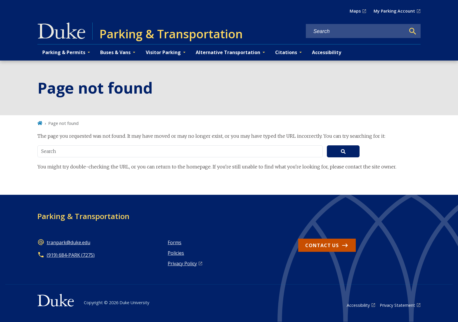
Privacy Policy (182, 263)
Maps (355, 11)
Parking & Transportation (83, 216)
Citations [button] (286, 52)
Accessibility (326, 52)
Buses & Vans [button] (115, 52)
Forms (174, 242)
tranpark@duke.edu (68, 242)
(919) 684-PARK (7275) (71, 255)
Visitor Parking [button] (163, 52)
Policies (176, 253)
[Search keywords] (355, 31)
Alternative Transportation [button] (228, 52)
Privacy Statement (397, 305)
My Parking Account (394, 11)
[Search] (412, 31)
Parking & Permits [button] (63, 52)
